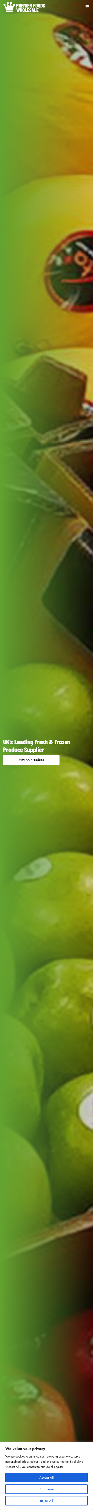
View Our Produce (31, 760)
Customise (46, 1489)
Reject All (46, 1501)
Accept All (46, 1477)
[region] (46, 1476)
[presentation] (5, 755)
